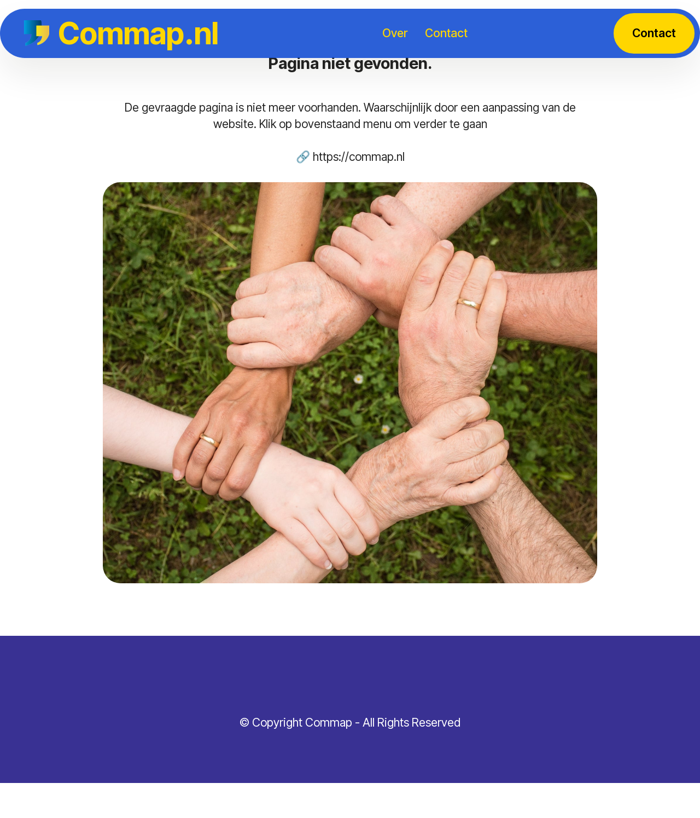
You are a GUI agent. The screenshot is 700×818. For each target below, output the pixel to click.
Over (394, 33)
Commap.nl (138, 33)
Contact (446, 33)
